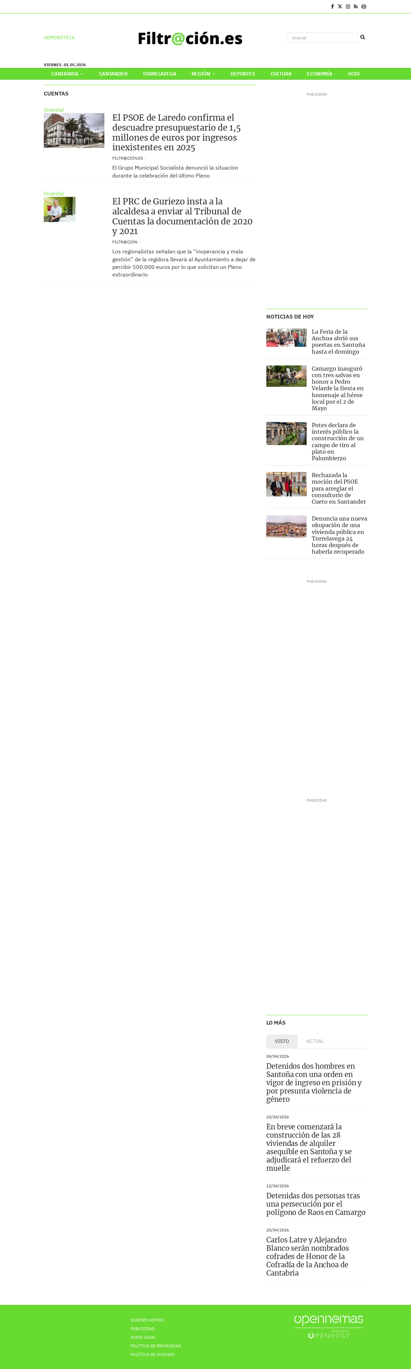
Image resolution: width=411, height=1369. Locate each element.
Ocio (354, 74)
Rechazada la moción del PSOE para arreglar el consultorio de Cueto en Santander (339, 488)
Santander (113, 74)
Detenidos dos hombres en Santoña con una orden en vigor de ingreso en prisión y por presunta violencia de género (313, 1083)
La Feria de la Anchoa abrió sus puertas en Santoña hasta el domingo (338, 341)
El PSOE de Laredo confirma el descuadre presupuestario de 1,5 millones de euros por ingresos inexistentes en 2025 (176, 132)
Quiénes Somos (147, 1319)
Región (203, 74)
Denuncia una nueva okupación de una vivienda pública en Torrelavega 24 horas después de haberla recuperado (339, 535)
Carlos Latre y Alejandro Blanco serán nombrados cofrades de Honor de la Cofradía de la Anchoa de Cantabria (307, 1256)
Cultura (281, 74)
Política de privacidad (156, 1345)
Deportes (242, 74)
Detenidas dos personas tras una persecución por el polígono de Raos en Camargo (315, 1204)
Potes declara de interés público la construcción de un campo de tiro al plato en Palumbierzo (338, 442)
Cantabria (67, 74)
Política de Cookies (152, 1354)
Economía (319, 74)
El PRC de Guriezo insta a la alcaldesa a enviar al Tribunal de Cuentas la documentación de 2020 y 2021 (182, 216)
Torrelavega (159, 74)
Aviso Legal (143, 1337)
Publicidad (143, 1328)
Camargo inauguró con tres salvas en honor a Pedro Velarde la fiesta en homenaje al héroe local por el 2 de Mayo (338, 388)
